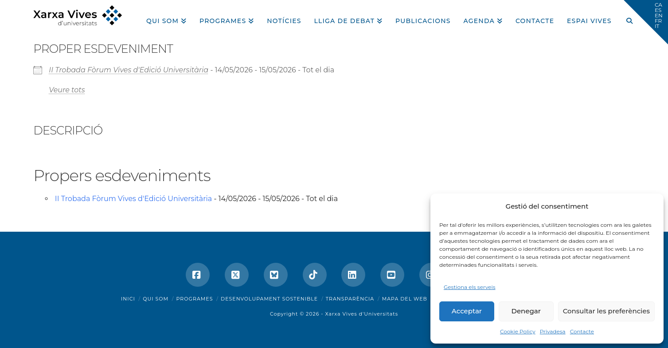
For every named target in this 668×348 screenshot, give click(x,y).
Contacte (582, 331)
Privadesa (553, 331)
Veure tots (67, 90)
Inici (128, 299)
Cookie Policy (517, 331)
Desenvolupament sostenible (269, 299)
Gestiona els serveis (470, 287)
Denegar (526, 311)
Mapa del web (404, 299)
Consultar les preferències (606, 311)
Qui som (155, 299)
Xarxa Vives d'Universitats (361, 314)
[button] (646, 22)
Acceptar (467, 311)
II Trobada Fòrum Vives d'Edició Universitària (128, 70)
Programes (194, 299)
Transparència (350, 299)
